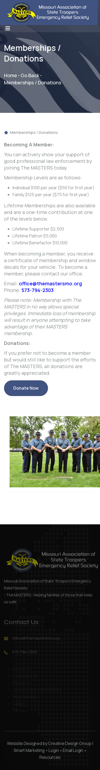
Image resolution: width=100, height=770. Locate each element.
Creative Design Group (69, 743)
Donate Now (26, 390)
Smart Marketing (29, 750)
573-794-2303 (37, 290)
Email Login (73, 750)
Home (10, 75)
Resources (50, 757)
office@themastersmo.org (50, 283)
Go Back (30, 75)
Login (54, 750)
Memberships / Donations (31, 132)
